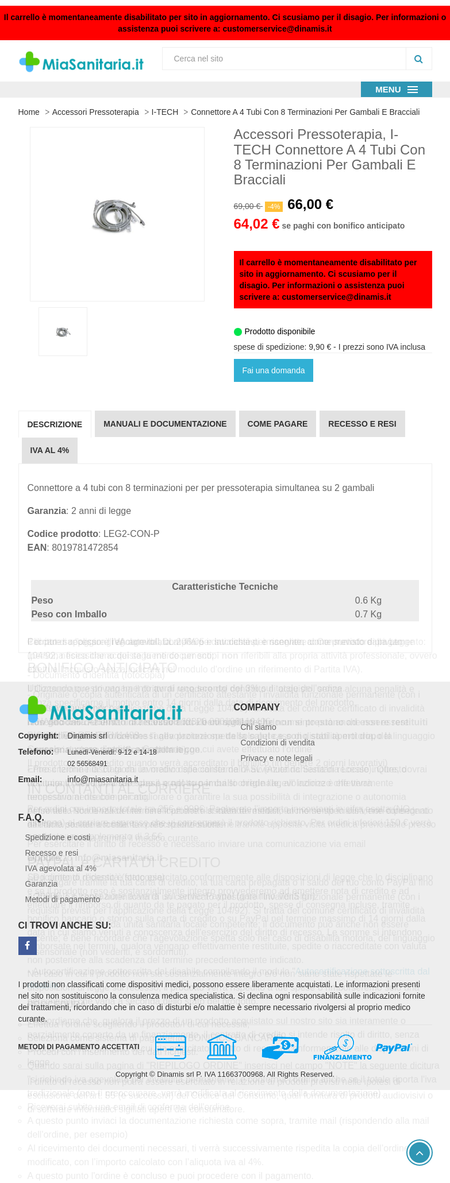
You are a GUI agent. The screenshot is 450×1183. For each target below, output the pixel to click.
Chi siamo (258, 727)
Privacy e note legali (277, 758)
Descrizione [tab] (55, 424)
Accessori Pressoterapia (95, 112)
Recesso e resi (52, 852)
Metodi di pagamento (63, 899)
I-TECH (165, 112)
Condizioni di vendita (278, 742)
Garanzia (41, 883)
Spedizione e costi (58, 837)
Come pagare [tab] (278, 423)
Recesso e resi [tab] (362, 423)
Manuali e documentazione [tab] (164, 423)
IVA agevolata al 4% (61, 868)
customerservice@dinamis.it (277, 28)
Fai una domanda (274, 370)
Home (29, 112)
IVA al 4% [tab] (50, 450)
